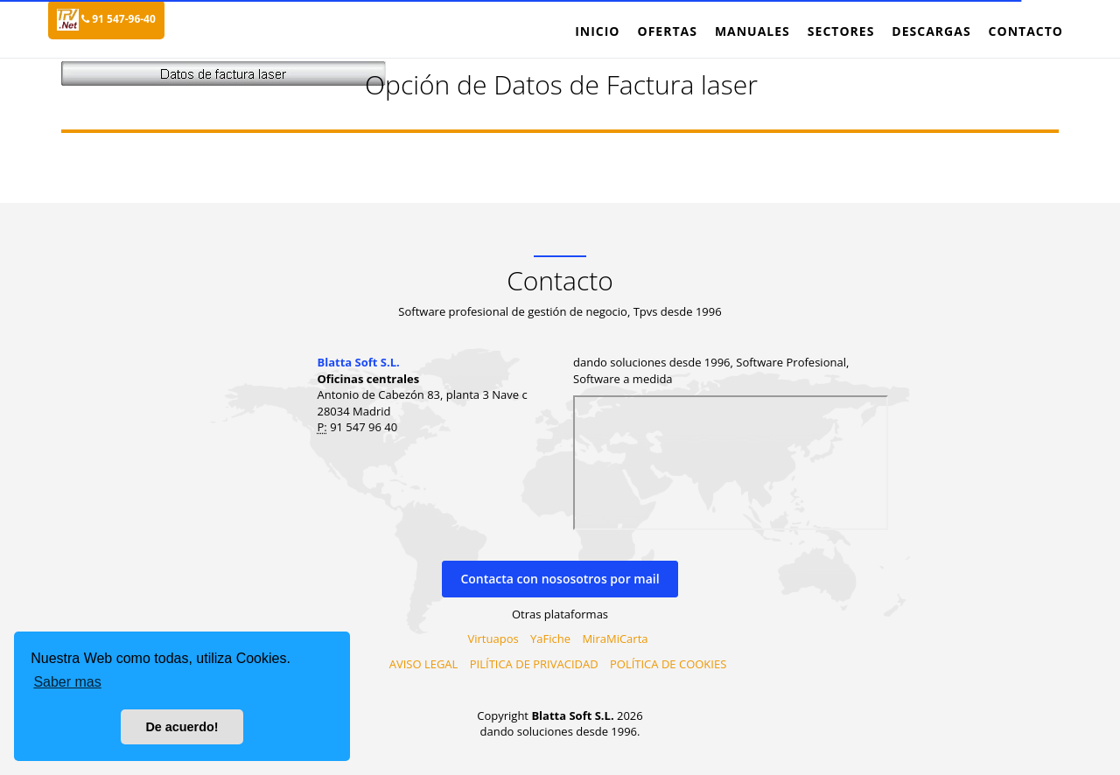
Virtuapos (493, 638)
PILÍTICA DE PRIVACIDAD (534, 664)
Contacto (1026, 31)
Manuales (752, 31)
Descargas (931, 31)
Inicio (597, 31)
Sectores (841, 31)
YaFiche (550, 638)
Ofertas (666, 31)
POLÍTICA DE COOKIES (668, 664)
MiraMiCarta (615, 638)
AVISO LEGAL (423, 664)
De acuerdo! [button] (181, 727)
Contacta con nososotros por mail (559, 578)
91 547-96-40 (118, 18)
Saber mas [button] (67, 681)
